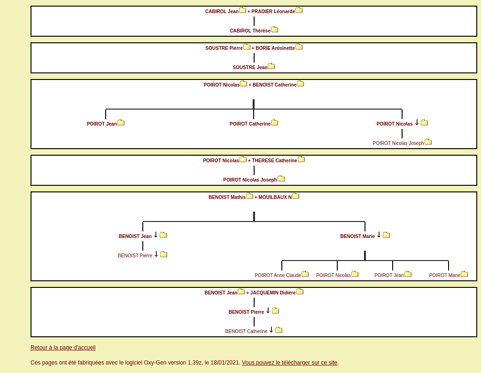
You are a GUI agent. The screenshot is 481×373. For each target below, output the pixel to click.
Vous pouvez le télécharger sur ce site (289, 362)
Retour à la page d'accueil (63, 347)
